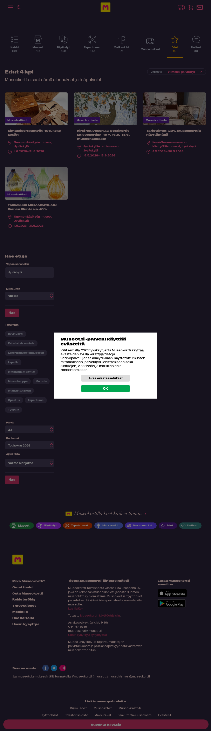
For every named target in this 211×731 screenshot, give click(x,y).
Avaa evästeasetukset (105, 378)
